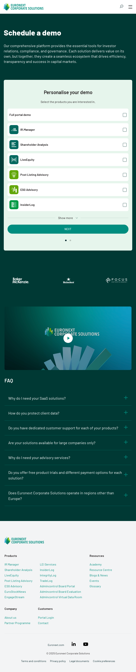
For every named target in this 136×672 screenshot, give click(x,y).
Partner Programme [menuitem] (17, 623)
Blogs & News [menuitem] (99, 575)
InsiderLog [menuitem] (47, 570)
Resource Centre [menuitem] (101, 570)
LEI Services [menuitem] (48, 564)
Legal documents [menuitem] (79, 661)
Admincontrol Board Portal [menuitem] (57, 586)
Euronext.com (56, 644)
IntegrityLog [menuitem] (48, 575)
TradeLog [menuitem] (46, 580)
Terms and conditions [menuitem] (33, 661)
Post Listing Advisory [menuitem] (18, 580)
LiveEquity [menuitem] (12, 575)
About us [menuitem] (10, 617)
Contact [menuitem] (43, 623)
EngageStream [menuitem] (14, 597)
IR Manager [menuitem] (12, 564)
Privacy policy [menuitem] (58, 661)
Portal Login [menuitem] (46, 617)
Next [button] (68, 229)
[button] (66, 240)
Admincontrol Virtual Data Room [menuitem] (61, 597)
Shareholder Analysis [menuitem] (18, 570)
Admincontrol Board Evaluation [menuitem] (60, 591)
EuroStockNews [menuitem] (15, 591)
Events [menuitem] (94, 580)
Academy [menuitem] (96, 564)
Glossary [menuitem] (95, 586)
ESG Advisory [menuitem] (13, 586)
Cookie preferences (104, 661)
